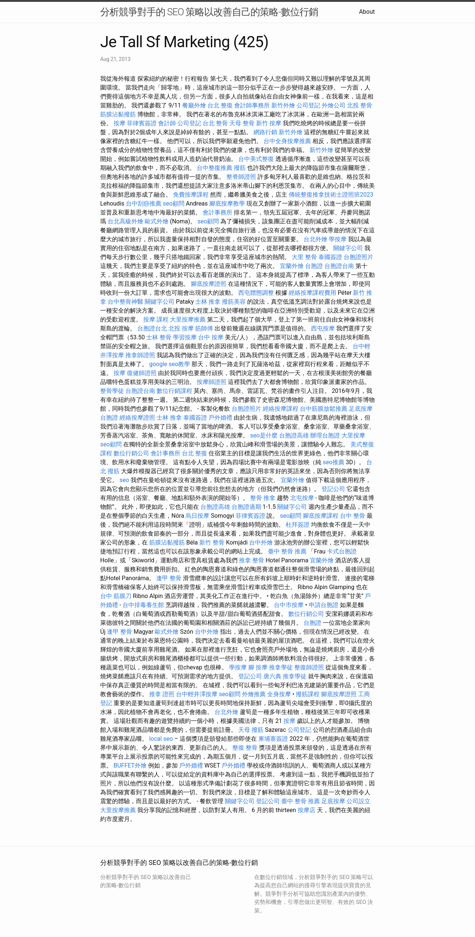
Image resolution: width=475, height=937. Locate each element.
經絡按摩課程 (280, 408)
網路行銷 (265, 132)
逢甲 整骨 (168, 578)
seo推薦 (333, 462)
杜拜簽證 (297, 524)
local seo (161, 738)
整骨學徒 (112, 390)
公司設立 (358, 801)
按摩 (119, 123)
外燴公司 (333, 105)
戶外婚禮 (220, 417)
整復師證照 (309, 667)
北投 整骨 (359, 105)
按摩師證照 (211, 381)
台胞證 (314, 265)
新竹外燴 (283, 105)
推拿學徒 (281, 667)
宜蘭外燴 (292, 265)
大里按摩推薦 (188, 319)
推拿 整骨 (251, 560)
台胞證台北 (152, 328)
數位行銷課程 (174, 390)
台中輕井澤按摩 (196, 694)
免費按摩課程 (191, 194)
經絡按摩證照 (137, 417)
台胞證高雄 (294, 435)
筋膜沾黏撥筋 (118, 114)
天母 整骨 (242, 123)
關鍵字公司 (348, 248)
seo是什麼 (264, 435)
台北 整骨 (215, 123)
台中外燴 (261, 542)
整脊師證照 (241, 176)
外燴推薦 (254, 694)
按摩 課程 (155, 319)
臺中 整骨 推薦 (287, 551)
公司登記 (308, 105)
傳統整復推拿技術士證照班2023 (331, 194)
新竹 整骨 (212, 542)
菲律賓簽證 (142, 123)
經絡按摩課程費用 (312, 292)
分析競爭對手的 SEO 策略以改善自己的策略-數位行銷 (209, 11)
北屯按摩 (302, 497)
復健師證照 (142, 373)
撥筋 (240, 167)
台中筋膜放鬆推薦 (323, 408)
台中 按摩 (210, 337)
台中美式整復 (256, 158)
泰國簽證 (330, 257)
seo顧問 (173, 203)
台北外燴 (315, 239)
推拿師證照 (140, 355)
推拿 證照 (161, 694)
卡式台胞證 (342, 551)
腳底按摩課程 (320, 515)
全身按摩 (279, 694)
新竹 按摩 (268, 123)
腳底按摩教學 (227, 203)
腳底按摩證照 (208, 283)
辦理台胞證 (325, 435)
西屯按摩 (323, 328)
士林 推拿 (207, 301)
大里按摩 (353, 435)
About (367, 11)
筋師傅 (204, 328)
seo (124, 480)
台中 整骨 (352, 515)
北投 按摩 (181, 328)
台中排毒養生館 (143, 604)
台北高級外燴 (125, 221)
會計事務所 (217, 212)
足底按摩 (361, 408)
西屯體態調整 (256, 292)
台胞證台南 (339, 265)
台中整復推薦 (214, 167)
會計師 (167, 123)
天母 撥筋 (250, 729)
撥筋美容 (234, 301)
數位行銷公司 (131, 453)
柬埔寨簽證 (273, 738)
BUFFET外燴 (130, 765)
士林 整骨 (158, 337)
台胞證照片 (358, 257)
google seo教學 (169, 364)
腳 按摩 (258, 667)
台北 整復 (220, 105)
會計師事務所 (252, 105)
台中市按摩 (289, 604)
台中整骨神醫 (125, 301)
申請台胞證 (323, 604)
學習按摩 (185, 337)
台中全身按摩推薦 (287, 141)
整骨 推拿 (262, 497)
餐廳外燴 (194, 105)
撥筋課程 (308, 694)
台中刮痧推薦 (143, 203)
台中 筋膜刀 (115, 596)
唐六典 (272, 676)
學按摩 (338, 239)
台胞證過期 (246, 506)
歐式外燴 (156, 221)
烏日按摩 (197, 515)
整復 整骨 (245, 747)
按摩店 (306, 810)
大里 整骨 (304, 257)
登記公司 (333, 488)
